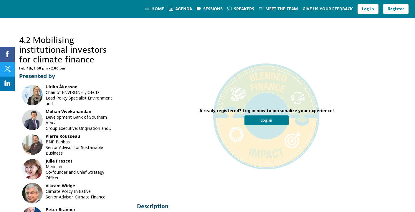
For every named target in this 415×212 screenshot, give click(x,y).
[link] (154, 9)
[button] (368, 9)
